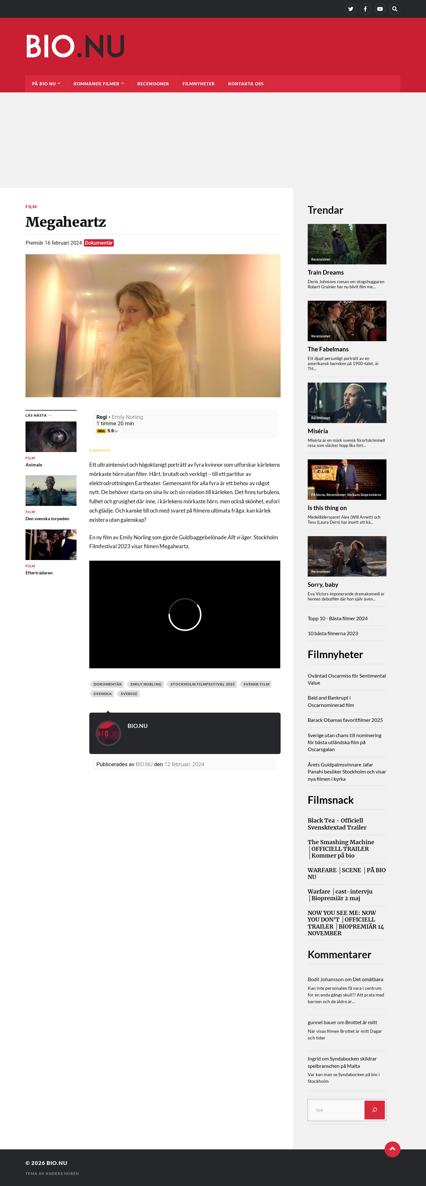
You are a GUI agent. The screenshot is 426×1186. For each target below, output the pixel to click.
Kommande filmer (97, 83)
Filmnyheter (199, 83)
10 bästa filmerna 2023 (333, 633)
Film (31, 206)
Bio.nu (57, 1163)
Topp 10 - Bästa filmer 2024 (338, 618)
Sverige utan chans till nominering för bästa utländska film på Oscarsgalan (344, 742)
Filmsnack (331, 800)
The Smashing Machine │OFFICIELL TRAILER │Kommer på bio (341, 849)
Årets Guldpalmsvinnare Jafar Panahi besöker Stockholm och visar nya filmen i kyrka (347, 771)
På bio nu (44, 83)
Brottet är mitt (361, 1022)
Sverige (129, 694)
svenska (103, 694)
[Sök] (374, 1110)
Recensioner (153, 83)
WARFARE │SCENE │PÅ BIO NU (347, 874)
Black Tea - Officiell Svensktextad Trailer (337, 824)
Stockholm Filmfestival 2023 (203, 684)
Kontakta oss (246, 83)
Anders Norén (62, 1173)
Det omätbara (368, 979)
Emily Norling (127, 417)
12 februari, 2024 (184, 764)
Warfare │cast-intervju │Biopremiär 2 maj (340, 895)
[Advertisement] (213, 140)
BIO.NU (138, 725)
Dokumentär (99, 243)
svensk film (256, 684)
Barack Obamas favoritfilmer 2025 (345, 720)
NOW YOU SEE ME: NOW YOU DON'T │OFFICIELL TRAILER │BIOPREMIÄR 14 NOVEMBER (346, 923)
